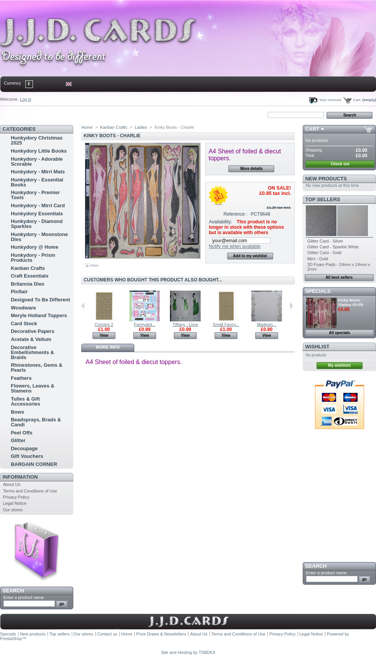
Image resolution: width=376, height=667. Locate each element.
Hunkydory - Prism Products (33, 257)
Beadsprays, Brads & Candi (36, 422)
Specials (318, 291)
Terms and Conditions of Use (30, 491)
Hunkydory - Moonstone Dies (39, 236)
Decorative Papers (32, 331)
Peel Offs (21, 433)
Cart (312, 129)
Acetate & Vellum (31, 339)
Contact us (107, 634)
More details (251, 168)
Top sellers (322, 199)
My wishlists (339, 365)
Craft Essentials (29, 276)
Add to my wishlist (250, 256)
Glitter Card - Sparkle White (333, 247)
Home (12, 114)
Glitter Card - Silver (325, 241)
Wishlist (317, 346)
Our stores (13, 509)
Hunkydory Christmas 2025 (37, 140)
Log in (25, 99)
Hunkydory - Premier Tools (35, 195)
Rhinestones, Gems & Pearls (36, 367)
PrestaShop (11, 638)
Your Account (330, 100)
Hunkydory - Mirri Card (38, 205)
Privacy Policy (16, 497)
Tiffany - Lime (185, 324)
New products (326, 178)
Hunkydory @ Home (34, 247)
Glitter (18, 440)
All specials (339, 333)
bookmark (88, 114)
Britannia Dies (27, 284)
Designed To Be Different (40, 300)
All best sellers (339, 277)
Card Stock (24, 323)
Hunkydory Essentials (37, 213)
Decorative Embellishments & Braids (32, 352)
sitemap (63, 114)
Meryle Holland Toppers (39, 315)
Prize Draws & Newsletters (161, 634)
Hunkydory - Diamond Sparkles (37, 223)
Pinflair (19, 291)
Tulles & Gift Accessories (25, 401)
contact (38, 114)
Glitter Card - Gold (324, 252)
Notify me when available (234, 246)
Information (20, 477)
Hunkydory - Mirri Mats (38, 172)
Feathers (21, 378)
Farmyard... (144, 324)
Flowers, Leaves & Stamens (32, 388)
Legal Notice (14, 503)
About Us (11, 484)
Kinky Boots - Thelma (350, 302)
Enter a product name (23, 597)
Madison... (267, 324)
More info (108, 347)
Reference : (236, 214)
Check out (340, 164)
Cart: (357, 100)
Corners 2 (104, 324)
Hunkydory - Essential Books (37, 182)
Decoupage (24, 448)
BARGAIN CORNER (34, 464)
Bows (17, 412)
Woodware (23, 308)
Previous (83, 305)
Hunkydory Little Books (39, 151)
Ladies (141, 127)
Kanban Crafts (28, 268)
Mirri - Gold (317, 258)
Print (94, 265)
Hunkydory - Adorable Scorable (37, 161)
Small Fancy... (226, 324)
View (104, 335)
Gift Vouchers (27, 456)
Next (291, 305)
